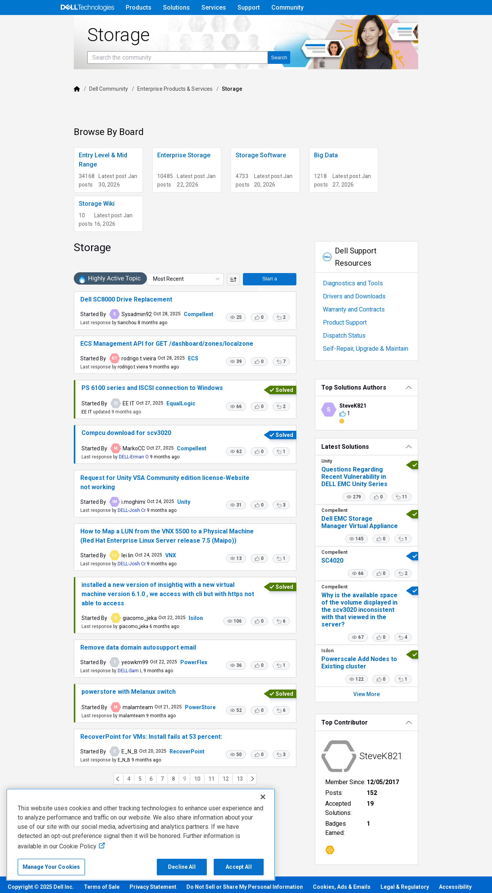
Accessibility (455, 870)
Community (287, 7)
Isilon (171, 621)
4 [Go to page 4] (121, 786)
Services (213, 7)
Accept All (238, 867)
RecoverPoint (162, 759)
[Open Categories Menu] (87, 26)
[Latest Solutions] (384, 446)
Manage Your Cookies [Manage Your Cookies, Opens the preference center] (51, 867)
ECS (168, 371)
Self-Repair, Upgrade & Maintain (375, 348)
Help (384, 25)
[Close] (262, 796)
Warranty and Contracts (364, 309)
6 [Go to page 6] (143, 786)
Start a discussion (277, 291)
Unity (159, 514)
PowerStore (175, 715)
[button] (246, 329)
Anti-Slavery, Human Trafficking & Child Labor (66, 883)
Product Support (355, 322)
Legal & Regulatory (405, 870)
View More (384, 687)
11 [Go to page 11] (204, 786)
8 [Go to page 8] (166, 786)
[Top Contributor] (384, 715)
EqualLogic (156, 420)
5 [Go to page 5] (132, 786)
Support (249, 7)
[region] (140, 834)
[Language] (433, 26)
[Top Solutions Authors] (384, 387)
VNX (146, 568)
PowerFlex (169, 665)
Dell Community (84, 110)
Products (138, 7)
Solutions (176, 7)
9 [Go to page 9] (177, 786)
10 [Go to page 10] (190, 786)
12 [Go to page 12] (218, 786)
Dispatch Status (354, 335)
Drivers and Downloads (364, 296)
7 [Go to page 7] (154, 786)
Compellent (174, 326)
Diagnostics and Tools (363, 283)
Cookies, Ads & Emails (342, 870)
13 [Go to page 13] (232, 786)
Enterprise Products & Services (150, 110)
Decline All (182, 867)
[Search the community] (153, 79)
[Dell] (52, 110)
